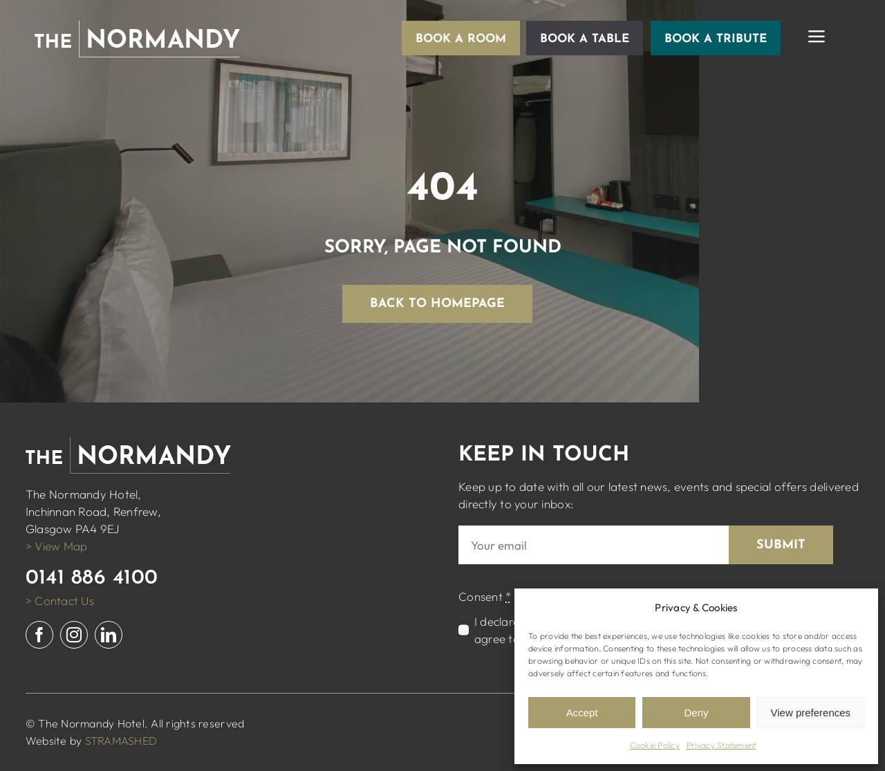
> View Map (57, 546)
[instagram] (74, 635)
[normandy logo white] (137, 26)
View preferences (811, 712)
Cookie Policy (655, 745)
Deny (696, 712)
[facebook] (39, 635)
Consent (484, 596)
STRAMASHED (121, 740)
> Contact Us (60, 600)
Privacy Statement (721, 745)
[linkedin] (108, 635)
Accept (582, 712)
